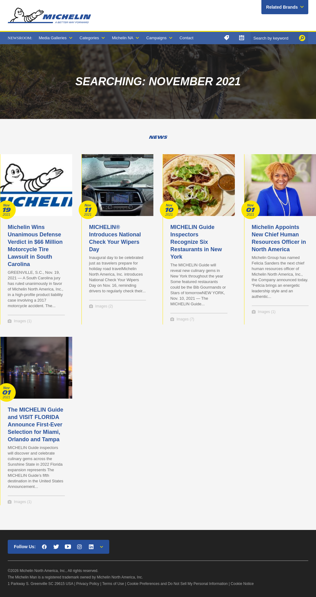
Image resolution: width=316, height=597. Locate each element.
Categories (89, 38)
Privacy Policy (87, 584)
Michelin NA (122, 38)
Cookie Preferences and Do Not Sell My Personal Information (177, 584)
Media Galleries (52, 38)
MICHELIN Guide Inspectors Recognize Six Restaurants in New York (196, 242)
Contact (186, 38)
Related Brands (282, 7)
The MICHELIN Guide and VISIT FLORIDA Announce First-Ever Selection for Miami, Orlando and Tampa (35, 424)
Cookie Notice (242, 584)
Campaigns (156, 38)
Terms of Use (113, 584)
